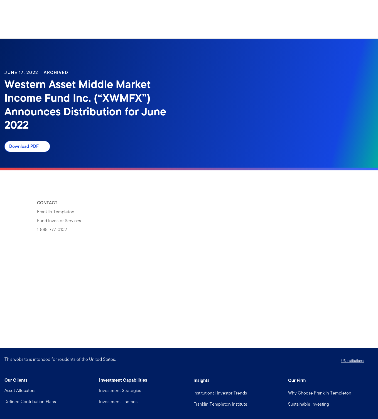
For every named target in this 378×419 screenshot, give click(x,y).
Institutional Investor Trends (220, 393)
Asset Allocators (19, 390)
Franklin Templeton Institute (220, 404)
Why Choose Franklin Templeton (319, 393)
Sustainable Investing (308, 404)
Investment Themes (118, 401)
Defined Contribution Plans (30, 401)
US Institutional (352, 360)
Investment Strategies (120, 390)
